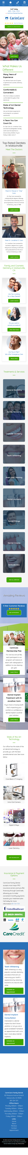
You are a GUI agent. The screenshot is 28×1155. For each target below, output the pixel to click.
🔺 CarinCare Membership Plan (14, 13)
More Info (14, 359)
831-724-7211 (14, 11)
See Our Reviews (14, 612)
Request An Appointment (14, 26)
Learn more (14, 210)
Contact (14, 1128)
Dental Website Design (10, 1143)
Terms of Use (12, 1142)
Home (14, 1121)
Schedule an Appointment (11, 991)
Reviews (14, 1126)
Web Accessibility (21, 1142)
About (14, 1123)
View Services (14, 330)
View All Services (14, 579)
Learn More (14, 56)
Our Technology (14, 857)
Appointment (14, 1130)
